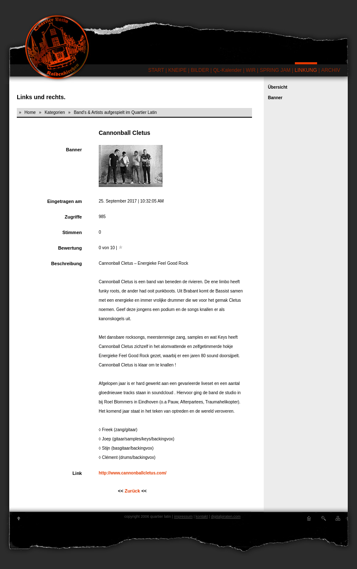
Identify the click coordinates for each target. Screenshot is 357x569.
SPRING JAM (275, 70)
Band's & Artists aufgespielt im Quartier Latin (115, 112)
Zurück (132, 490)
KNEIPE (177, 70)
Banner (275, 97)
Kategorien (55, 112)
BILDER (200, 70)
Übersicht (277, 87)
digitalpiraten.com (226, 516)
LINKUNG (306, 70)
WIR (250, 70)
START (156, 70)
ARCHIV (330, 70)
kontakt (202, 516)
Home (30, 112)
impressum (183, 516)
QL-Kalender (227, 70)
